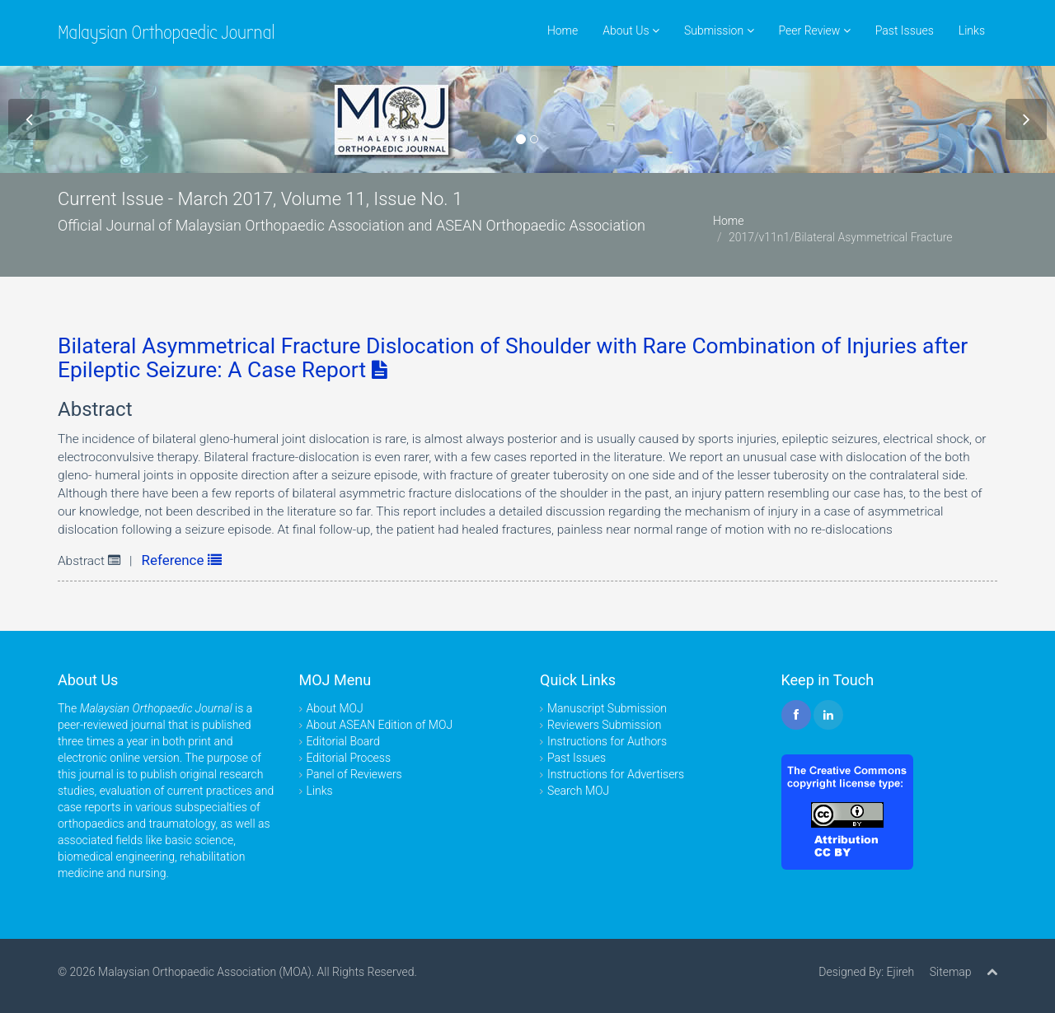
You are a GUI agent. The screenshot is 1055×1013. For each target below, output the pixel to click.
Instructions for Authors (607, 741)
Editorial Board (343, 741)
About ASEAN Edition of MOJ (380, 724)
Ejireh (900, 971)
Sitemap (951, 971)
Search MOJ (578, 790)
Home (562, 30)
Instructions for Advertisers (615, 774)
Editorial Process (349, 757)
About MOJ (335, 708)
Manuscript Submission (607, 708)
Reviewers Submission (604, 724)
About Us (631, 30)
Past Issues (904, 30)
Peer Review (815, 30)
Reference (182, 560)
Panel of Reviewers (354, 774)
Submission (719, 30)
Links (972, 30)
